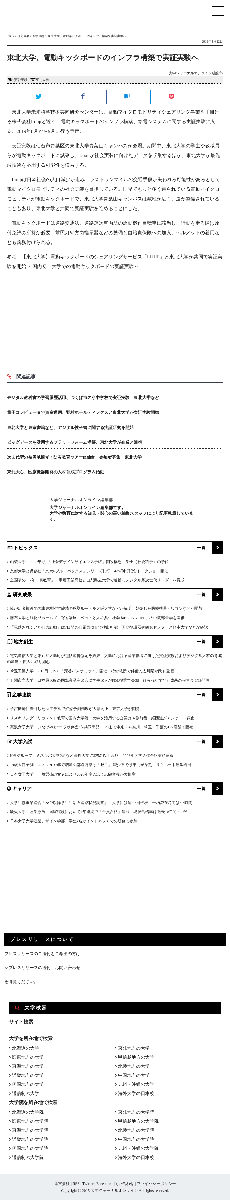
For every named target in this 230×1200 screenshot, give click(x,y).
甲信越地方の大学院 (138, 1121)
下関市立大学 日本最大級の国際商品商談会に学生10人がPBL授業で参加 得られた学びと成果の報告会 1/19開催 (109, 680)
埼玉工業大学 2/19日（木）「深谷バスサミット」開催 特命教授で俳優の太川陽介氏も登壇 (92, 671)
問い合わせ (124, 1183)
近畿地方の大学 (28, 1075)
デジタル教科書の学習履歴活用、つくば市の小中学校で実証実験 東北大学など (83, 397)
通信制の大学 (25, 1093)
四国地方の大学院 (30, 1148)
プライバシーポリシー (156, 1183)
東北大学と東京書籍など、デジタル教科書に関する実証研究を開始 (70, 427)
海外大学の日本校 (136, 1093)
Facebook (104, 1183)
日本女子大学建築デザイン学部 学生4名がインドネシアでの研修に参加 (74, 821)
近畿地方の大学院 (30, 1139)
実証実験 (20, 80)
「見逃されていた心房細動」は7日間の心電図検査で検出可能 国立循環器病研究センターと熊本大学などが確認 (109, 627)
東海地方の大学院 (30, 1130)
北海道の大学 (25, 1048)
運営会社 (62, 1183)
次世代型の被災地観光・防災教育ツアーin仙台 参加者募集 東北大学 (74, 457)
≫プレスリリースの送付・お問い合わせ (42, 967)
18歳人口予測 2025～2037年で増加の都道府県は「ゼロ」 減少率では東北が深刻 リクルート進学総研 (100, 765)
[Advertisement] (115, 318)
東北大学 (42, 80)
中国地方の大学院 (136, 1139)
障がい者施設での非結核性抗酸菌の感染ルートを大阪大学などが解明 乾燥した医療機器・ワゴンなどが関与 (106, 608)
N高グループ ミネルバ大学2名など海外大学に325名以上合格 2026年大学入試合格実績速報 (92, 755)
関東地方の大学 (28, 1057)
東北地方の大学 (134, 1048)
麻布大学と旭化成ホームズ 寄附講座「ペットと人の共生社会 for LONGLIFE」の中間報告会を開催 (97, 618)
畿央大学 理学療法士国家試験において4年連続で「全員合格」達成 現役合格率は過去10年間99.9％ (98, 811)
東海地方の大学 (28, 1066)
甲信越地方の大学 (136, 1057)
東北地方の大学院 (136, 1112)
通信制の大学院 (28, 1157)
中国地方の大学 (134, 1075)
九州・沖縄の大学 (136, 1084)
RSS (75, 1183)
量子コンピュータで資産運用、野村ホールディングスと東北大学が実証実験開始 (83, 412)
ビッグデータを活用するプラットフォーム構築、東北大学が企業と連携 (74, 442)
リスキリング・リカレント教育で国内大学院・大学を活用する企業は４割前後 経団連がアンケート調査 (102, 718)
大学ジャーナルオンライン (114, 1190)
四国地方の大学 (28, 1084)
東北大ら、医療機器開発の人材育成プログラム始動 (55, 472)
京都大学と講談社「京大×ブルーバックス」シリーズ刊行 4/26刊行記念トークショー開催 (89, 571)
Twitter (87, 1183)
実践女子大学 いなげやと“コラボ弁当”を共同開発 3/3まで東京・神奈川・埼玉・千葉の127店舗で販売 (101, 727)
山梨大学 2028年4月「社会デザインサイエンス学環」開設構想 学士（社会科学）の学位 (89, 561)
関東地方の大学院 (30, 1121)
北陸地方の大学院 (136, 1130)
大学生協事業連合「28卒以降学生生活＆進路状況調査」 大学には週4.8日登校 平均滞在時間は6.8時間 (101, 802)
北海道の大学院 (28, 1112)
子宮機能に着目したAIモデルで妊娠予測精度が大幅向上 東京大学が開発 (75, 708)
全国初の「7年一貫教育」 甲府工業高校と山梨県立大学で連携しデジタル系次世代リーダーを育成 (97, 580)
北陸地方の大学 (134, 1066)
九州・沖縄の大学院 (138, 1148)
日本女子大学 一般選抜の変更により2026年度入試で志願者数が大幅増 (73, 774)
